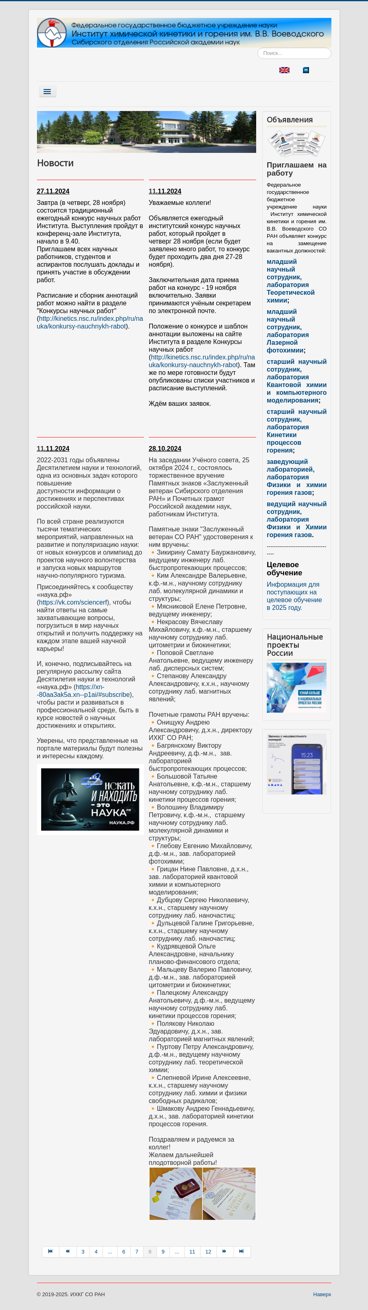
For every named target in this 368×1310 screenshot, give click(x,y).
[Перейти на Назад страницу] (67, 1252)
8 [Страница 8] (149, 1252)
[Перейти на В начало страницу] (50, 1252)
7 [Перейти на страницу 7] (136, 1252)
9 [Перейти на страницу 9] (163, 1252)
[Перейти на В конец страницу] (242, 1252)
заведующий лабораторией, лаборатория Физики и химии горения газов (297, 477)
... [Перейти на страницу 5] (110, 1252)
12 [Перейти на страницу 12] (208, 1252)
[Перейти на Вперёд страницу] (225, 1252)
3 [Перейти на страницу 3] (83, 1252)
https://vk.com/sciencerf (73, 602)
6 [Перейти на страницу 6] (123, 1252)
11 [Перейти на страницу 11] (192, 1252)
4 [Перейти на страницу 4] (96, 1252)
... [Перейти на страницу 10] (177, 1252)
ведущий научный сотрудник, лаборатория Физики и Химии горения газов (297, 519)
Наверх (322, 1294)
